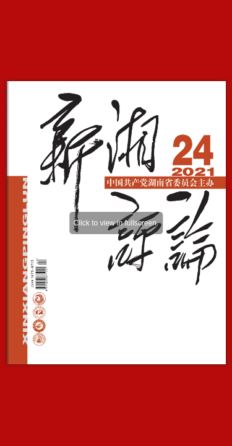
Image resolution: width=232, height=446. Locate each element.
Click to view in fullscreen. (116, 223)
